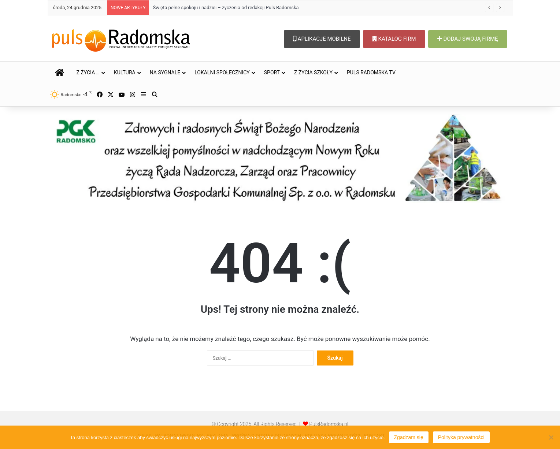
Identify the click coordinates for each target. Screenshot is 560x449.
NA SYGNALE (165, 72)
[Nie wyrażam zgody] (551, 437)
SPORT (272, 72)
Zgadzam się (408, 437)
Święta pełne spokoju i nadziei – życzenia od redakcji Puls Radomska (225, 7)
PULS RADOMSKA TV (371, 72)
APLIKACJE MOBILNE (322, 39)
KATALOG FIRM (394, 39)
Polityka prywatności (461, 437)
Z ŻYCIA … (88, 72)
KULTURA (125, 72)
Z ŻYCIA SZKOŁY (313, 72)
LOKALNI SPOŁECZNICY (222, 72)
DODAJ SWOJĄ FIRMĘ (467, 39)
